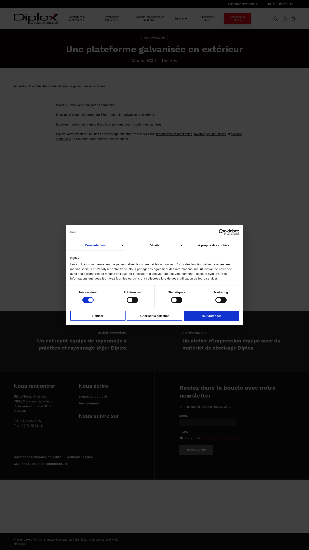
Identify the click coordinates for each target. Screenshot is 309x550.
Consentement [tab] (95, 245)
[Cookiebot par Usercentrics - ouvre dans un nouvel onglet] (221, 232)
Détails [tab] (154, 245)
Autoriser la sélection (155, 315)
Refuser (97, 315)
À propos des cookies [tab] (213, 245)
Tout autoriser (211, 315)
